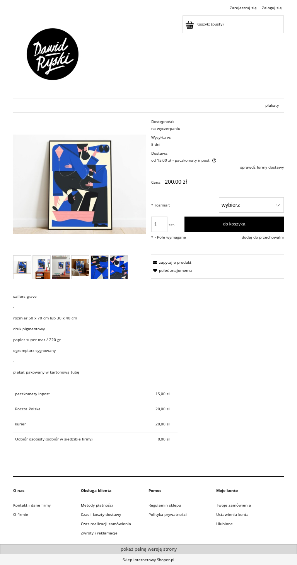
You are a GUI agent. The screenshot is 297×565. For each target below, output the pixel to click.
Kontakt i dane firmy (32, 505)
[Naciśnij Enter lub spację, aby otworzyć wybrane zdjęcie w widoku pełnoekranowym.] (79, 184)
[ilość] (159, 224)
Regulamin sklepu (164, 505)
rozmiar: (160, 205)
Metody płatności (97, 505)
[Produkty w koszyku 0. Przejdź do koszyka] (205, 24)
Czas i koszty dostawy (101, 514)
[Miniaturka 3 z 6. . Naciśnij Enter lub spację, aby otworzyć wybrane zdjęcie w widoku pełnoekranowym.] (61, 267)
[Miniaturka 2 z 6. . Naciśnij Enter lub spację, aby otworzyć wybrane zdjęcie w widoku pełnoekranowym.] (41, 267)
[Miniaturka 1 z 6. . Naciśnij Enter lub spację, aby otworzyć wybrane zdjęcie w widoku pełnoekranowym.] (22, 267)
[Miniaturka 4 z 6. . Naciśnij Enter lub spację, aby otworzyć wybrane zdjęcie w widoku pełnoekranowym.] (80, 267)
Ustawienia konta (232, 514)
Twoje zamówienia (233, 505)
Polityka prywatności (167, 514)
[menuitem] (272, 105)
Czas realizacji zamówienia (106, 523)
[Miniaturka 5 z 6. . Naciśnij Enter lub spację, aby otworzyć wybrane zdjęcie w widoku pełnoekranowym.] (99, 267)
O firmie (20, 514)
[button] (171, 262)
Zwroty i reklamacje (99, 533)
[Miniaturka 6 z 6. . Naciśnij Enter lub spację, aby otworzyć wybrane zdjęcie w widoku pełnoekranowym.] (119, 267)
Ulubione (224, 523)
